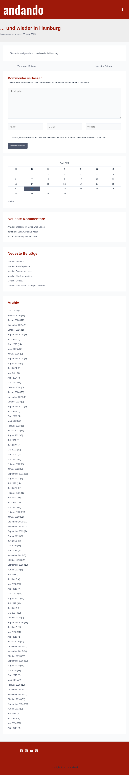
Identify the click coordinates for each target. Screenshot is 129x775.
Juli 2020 (12, 497)
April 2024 (12, 378)
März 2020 (13, 507)
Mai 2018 (12, 584)
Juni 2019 (12, 541)
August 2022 (14, 435)
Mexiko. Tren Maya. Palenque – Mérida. (27, 285)
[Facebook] (21, 750)
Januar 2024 (14, 392)
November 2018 (15, 555)
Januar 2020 (14, 517)
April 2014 (12, 728)
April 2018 (12, 589)
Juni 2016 (12, 627)
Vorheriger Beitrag (25, 66)
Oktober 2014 (14, 699)
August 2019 (14, 536)
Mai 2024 (12, 373)
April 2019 (12, 550)
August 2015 (14, 665)
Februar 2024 (14, 387)
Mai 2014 (12, 723)
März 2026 (13, 310)
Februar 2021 (14, 493)
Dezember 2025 (15, 325)
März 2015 (13, 680)
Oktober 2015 (14, 656)
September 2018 (16, 565)
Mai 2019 (12, 545)
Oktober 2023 (14, 401)
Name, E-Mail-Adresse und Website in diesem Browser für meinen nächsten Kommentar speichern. (59, 137)
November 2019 (15, 526)
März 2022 (13, 459)
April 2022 (12, 454)
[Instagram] (26, 750)
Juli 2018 (12, 574)
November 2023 (15, 397)
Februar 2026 (14, 315)
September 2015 (16, 661)
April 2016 (12, 637)
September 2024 (16, 358)
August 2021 (14, 478)
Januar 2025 (14, 353)
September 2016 (16, 622)
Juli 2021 (12, 483)
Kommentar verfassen (10, 34)
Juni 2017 (12, 608)
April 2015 (12, 675)
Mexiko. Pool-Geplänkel (19, 266)
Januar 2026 (14, 320)
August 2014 (14, 708)
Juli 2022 (12, 440)
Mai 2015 (12, 670)
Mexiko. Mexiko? (16, 261)
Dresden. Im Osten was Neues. (30, 227)
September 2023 (16, 406)
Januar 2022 (14, 469)
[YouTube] (31, 750)
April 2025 (12, 344)
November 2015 (15, 651)
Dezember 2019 (15, 521)
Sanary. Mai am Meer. (27, 231)
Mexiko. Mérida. (15, 280)
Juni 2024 (12, 368)
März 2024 (13, 382)
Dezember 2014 (15, 689)
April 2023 (12, 416)
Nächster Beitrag (105, 66)
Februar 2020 (14, 512)
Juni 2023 (12, 411)
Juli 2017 (12, 603)
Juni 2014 (12, 718)
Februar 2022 (14, 464)
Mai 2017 (12, 613)
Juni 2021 (12, 488)
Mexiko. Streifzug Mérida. (20, 276)
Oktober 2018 (14, 560)
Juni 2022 (12, 445)
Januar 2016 (14, 641)
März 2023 (13, 421)
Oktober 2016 (14, 617)
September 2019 (16, 531)
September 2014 (16, 704)
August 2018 (14, 569)
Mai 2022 (12, 449)
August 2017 (14, 598)
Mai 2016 (12, 632)
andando (23, 9)
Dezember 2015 (15, 646)
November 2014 (15, 694)
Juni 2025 (12, 339)
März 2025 (13, 349)
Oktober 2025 (14, 330)
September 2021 (16, 473)
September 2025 (16, 334)
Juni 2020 (12, 502)
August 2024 (14, 363)
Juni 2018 (12, 579)
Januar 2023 (14, 430)
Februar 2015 (14, 685)
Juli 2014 (12, 713)
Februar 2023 (14, 426)
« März (11, 201)
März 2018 (13, 593)
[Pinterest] (36, 750)
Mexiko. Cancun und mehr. (20, 271)
